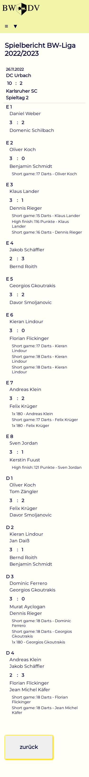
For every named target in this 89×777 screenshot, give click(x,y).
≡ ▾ (11, 26)
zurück (29, 747)
